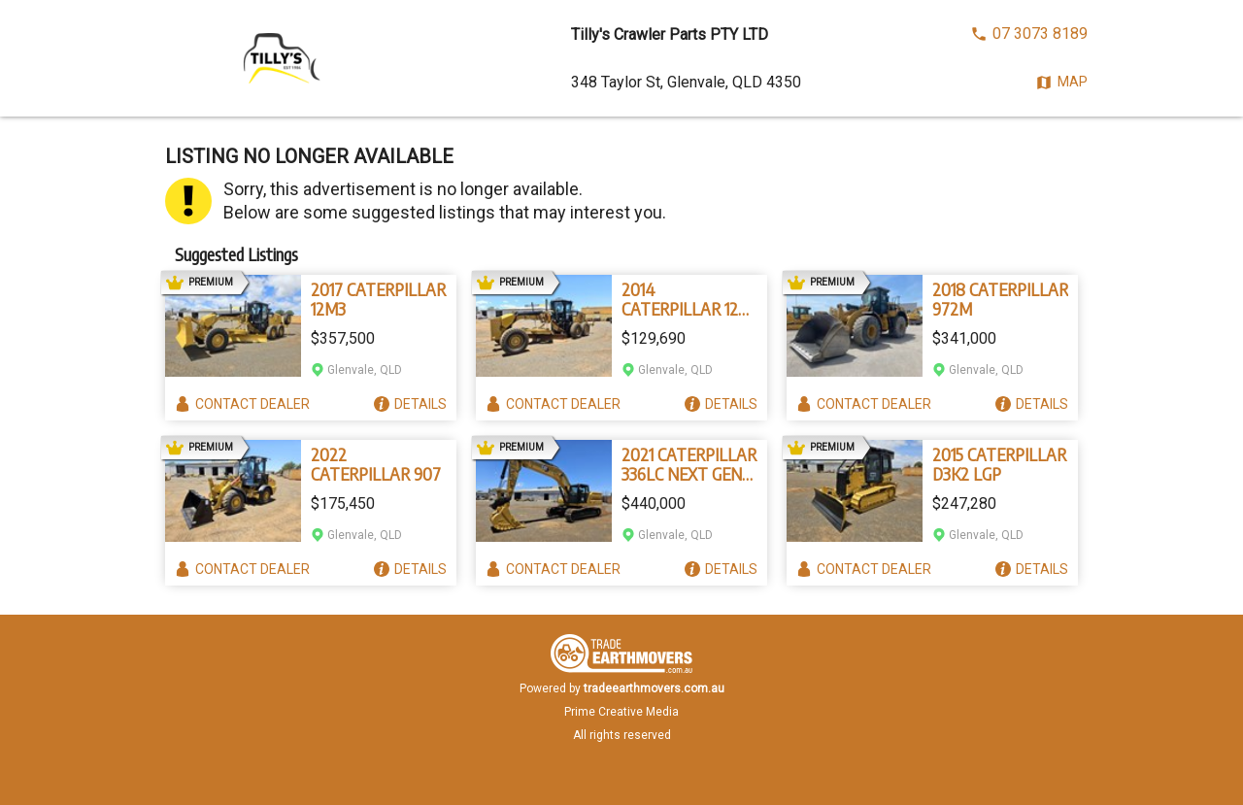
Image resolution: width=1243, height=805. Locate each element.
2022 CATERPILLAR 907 (376, 464)
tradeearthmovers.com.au (654, 688)
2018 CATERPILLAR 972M (1000, 299)
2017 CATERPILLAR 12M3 (378, 299)
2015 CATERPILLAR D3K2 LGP (999, 464)
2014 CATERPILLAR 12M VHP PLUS (687, 299)
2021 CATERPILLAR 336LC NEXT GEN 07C (689, 464)
